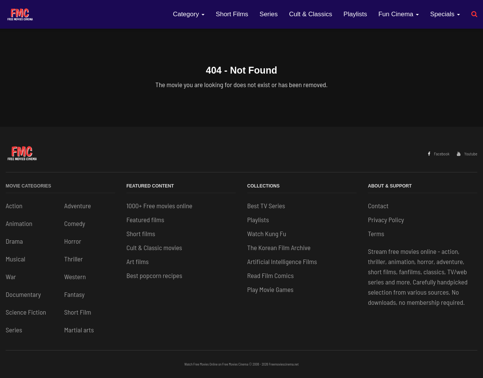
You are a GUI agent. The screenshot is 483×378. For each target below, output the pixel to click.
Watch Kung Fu (266, 233)
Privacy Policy (386, 219)
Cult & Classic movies (154, 247)
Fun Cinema (398, 14)
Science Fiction (26, 312)
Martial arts (79, 330)
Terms (376, 233)
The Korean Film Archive (279, 247)
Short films (140, 233)
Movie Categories (28, 186)
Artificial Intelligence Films (282, 261)
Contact (378, 205)
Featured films (145, 219)
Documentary (23, 294)
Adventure (77, 205)
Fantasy (74, 294)
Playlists (355, 14)
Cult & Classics (310, 14)
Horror (72, 241)
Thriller (73, 259)
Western (75, 276)
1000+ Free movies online (159, 205)
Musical (15, 259)
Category (189, 14)
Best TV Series (266, 205)
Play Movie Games (270, 289)
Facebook (438, 153)
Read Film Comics (270, 275)
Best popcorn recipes (154, 275)
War (11, 276)
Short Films (232, 14)
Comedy (74, 223)
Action (14, 205)
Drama (14, 241)
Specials (445, 14)
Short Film (77, 312)
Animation (19, 223)
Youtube (467, 153)
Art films (137, 261)
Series (269, 14)
